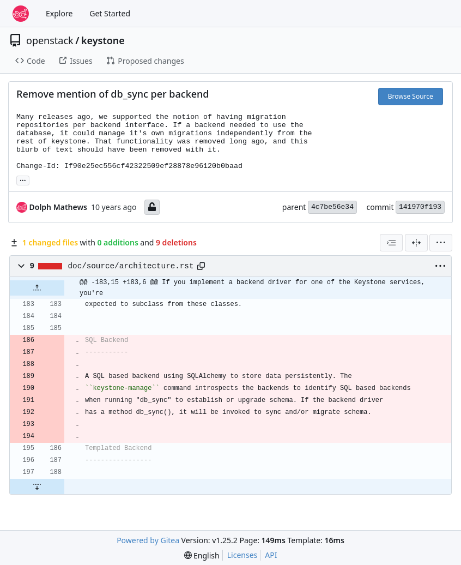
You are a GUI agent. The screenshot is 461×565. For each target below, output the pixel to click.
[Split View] (416, 242)
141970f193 (420, 207)
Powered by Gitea (148, 540)
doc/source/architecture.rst (131, 266)
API (271, 555)
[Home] (20, 13)
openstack (50, 40)
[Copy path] (201, 266)
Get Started (109, 13)
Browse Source (410, 96)
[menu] (440, 242)
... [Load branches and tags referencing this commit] (23, 179)
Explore (59, 13)
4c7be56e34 (332, 207)
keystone (103, 40)
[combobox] (391, 242)
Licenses (242, 555)
